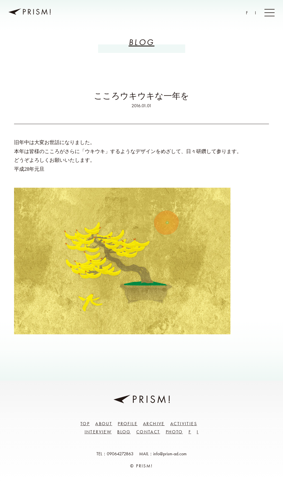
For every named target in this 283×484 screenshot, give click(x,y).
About (103, 424)
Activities (183, 424)
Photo (174, 432)
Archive (154, 424)
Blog (124, 432)
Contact (148, 432)
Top (85, 424)
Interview (98, 432)
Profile (127, 424)
